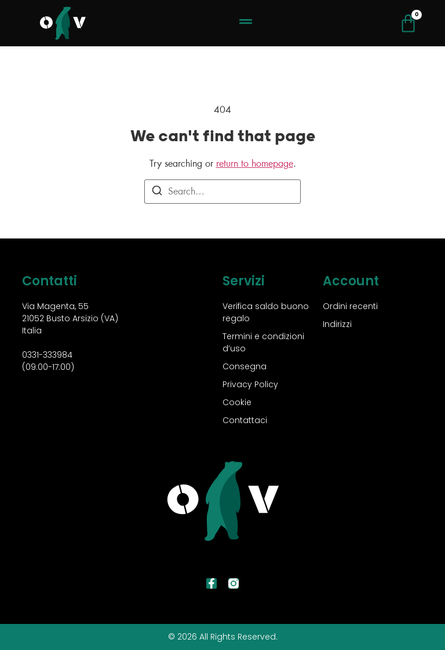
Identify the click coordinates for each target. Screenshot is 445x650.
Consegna (244, 366)
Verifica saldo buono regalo (265, 312)
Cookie (236, 402)
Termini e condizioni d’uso (263, 342)
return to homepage (254, 164)
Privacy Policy (250, 384)
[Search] (157, 192)
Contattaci (244, 420)
